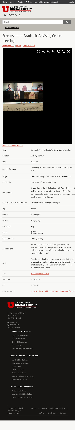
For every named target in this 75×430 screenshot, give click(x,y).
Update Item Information (12, 145)
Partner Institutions (19, 391)
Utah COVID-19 (11, 15)
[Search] (32, 22)
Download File (8, 45)
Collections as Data (18, 369)
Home (4, 2)
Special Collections (18, 339)
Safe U (41, 413)
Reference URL (29, 45)
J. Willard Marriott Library (16, 313)
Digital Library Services (20, 335)
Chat (29, 2)
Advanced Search (12, 27)
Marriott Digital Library (20, 360)
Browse (13, 2)
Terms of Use (16, 345)
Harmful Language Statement (46, 2)
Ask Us (20, 2)
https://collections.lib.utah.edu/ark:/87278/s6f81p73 (53, 291)
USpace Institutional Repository (23, 376)
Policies (63, 413)
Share (18, 45)
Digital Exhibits (17, 366)
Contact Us (12, 322)
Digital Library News (19, 373)
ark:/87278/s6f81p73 (40, 273)
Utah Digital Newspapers (20, 363)
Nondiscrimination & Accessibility (53, 408)
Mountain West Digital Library (22, 394)
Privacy (34, 408)
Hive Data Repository (19, 379)
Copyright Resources (19, 342)
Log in (71, 2)
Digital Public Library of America (23, 397)
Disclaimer (52, 413)
